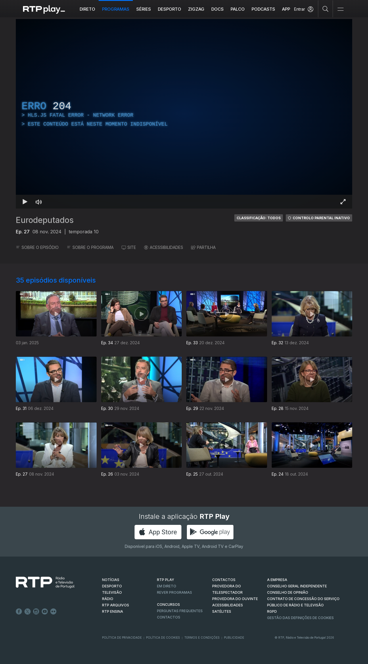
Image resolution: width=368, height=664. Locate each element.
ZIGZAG (196, 9)
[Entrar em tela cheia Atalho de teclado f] (343, 202)
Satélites (221, 611)
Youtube (45, 611)
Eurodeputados (45, 220)
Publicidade (234, 637)
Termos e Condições (202, 637)
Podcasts (263, 9)
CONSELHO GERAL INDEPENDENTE (297, 586)
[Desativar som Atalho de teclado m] (39, 202)
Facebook (19, 611)
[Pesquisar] (325, 8)
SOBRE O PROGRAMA (90, 247)
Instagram (36, 611)
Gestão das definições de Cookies (300, 618)
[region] (184, 114)
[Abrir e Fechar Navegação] (340, 9)
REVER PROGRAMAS (174, 592)
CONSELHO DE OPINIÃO (287, 592)
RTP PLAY (165, 580)
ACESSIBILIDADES (163, 247)
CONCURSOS (168, 604)
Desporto (169, 9)
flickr (53, 611)
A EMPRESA (277, 580)
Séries (143, 9)
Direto (87, 9)
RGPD (272, 611)
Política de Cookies (163, 637)
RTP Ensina (112, 611)
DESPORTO (112, 586)
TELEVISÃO (112, 592)
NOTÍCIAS (110, 580)
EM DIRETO (166, 586)
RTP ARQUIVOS (115, 605)
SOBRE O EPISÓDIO (37, 247)
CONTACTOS (223, 580)
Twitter (27, 611)
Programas (115, 9)
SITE (129, 247)
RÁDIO (107, 599)
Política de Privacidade (122, 637)
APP (286, 9)
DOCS (217, 9)
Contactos (168, 617)
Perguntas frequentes (180, 611)
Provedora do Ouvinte (235, 599)
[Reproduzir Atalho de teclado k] (25, 202)
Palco (238, 9)
